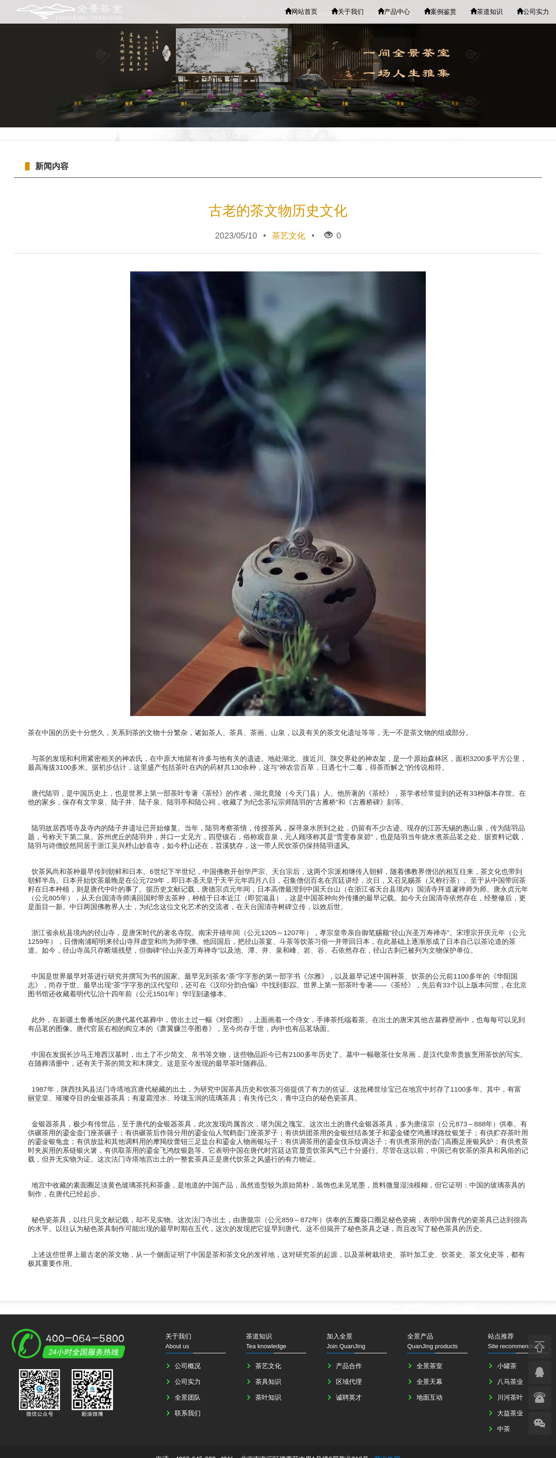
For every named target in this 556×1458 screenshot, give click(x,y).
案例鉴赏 (440, 11)
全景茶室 (429, 1366)
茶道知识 (486, 11)
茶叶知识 (268, 1397)
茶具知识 (268, 1381)
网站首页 (301, 11)
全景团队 (188, 1397)
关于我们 (347, 11)
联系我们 (188, 1413)
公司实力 (533, 11)
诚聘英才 (349, 1397)
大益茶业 (510, 1413)
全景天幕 (429, 1381)
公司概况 (188, 1366)
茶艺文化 (268, 1366)
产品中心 (394, 11)
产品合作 (349, 1366)
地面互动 (429, 1397)
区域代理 (349, 1381)
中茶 (503, 1429)
